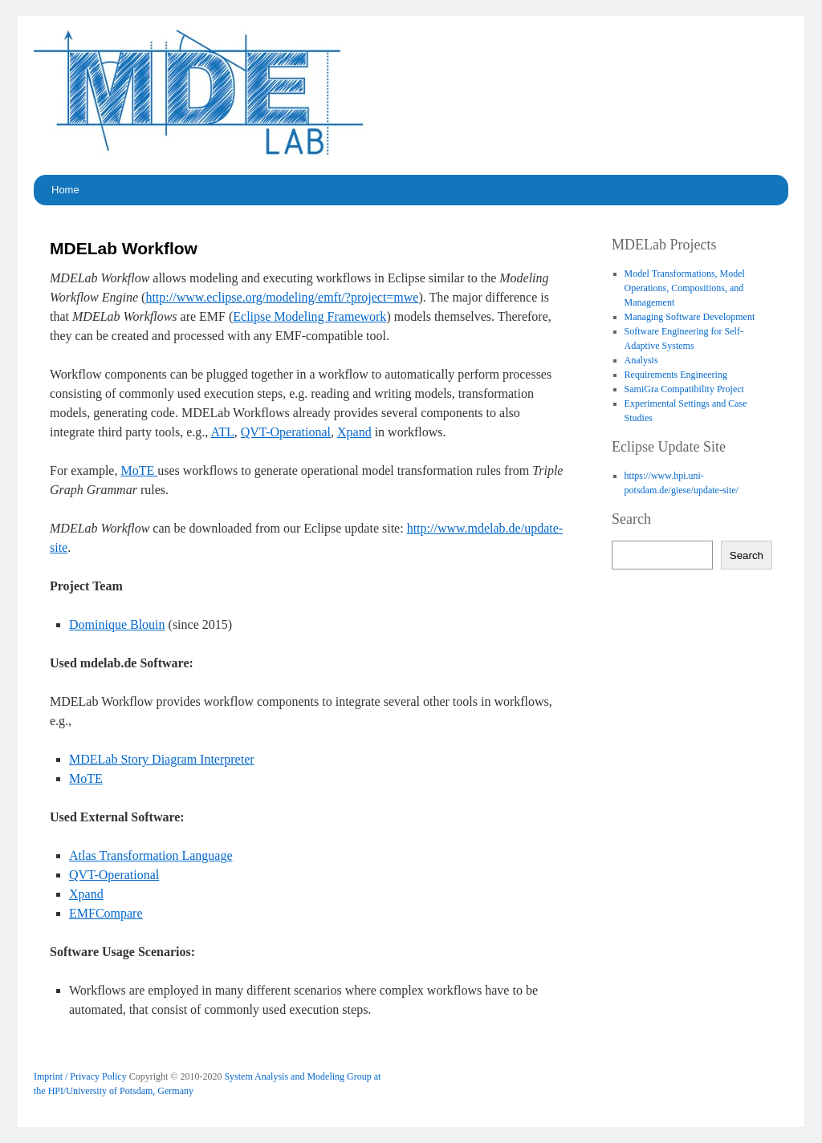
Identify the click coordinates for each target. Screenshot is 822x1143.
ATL (222, 432)
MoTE (138, 470)
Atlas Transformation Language (151, 855)
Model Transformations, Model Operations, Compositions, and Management (685, 288)
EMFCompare (106, 913)
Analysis (641, 360)
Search (746, 555)
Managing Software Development (690, 316)
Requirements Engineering (676, 374)
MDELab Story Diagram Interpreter (161, 759)
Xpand (354, 432)
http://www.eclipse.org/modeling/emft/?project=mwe (281, 297)
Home (65, 190)
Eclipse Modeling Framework (309, 316)
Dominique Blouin (117, 624)
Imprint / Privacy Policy (80, 1076)
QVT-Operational (286, 432)
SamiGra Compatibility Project (684, 389)
